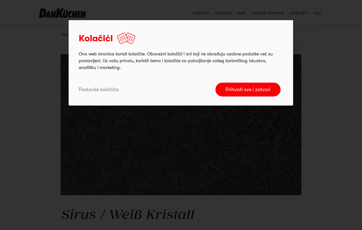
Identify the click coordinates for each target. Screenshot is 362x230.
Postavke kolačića (99, 89)
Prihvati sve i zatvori (247, 89)
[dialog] (181, 63)
